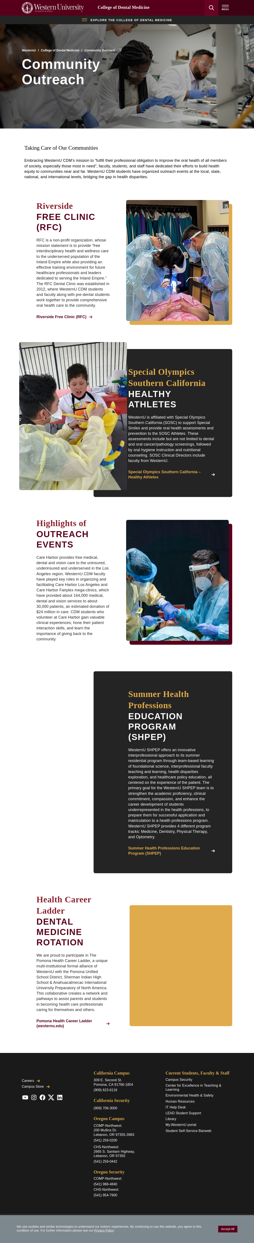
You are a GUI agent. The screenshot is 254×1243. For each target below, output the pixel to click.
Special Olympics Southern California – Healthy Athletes (171, 474)
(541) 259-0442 (105, 1161)
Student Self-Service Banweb (188, 1131)
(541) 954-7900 (105, 1195)
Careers (31, 1081)
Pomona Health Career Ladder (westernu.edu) (73, 1023)
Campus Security (179, 1079)
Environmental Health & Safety (190, 1095)
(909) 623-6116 (105, 1090)
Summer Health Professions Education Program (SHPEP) (171, 850)
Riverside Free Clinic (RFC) (64, 317)
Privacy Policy (104, 1230)
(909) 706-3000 (105, 1108)
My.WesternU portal (181, 1125)
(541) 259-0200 (105, 1140)
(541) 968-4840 (105, 1184)
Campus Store (36, 1086)
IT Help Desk (176, 1107)
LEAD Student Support (183, 1113)
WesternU (29, 50)
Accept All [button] (227, 1229)
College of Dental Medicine (124, 7)
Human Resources (180, 1101)
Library (171, 1119)
